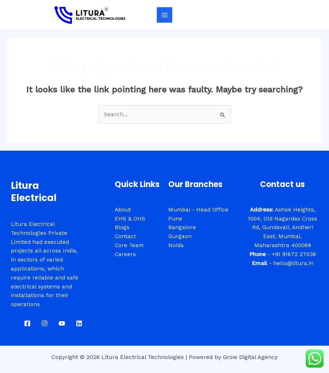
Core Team (129, 245)
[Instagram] (44, 323)
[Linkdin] (79, 323)
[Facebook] (27, 323)
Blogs (122, 227)
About (123, 209)
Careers (125, 254)
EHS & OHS (130, 218)
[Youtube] (62, 323)
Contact (125, 236)
